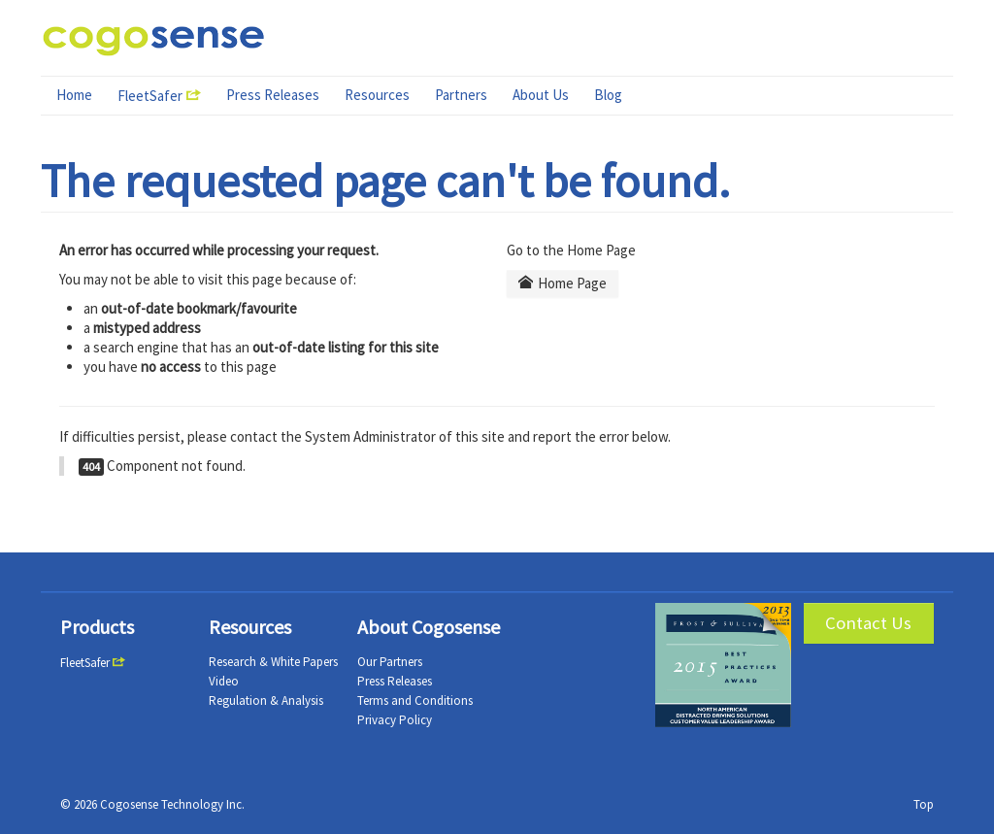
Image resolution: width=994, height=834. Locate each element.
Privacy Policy (394, 720)
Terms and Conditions (415, 700)
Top (923, 804)
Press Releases (272, 94)
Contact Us (868, 623)
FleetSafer (149, 95)
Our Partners (389, 661)
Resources (377, 94)
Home (74, 94)
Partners (461, 94)
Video (224, 681)
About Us (541, 94)
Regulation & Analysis (266, 700)
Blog (608, 94)
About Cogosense (428, 627)
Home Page (563, 283)
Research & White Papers (273, 661)
